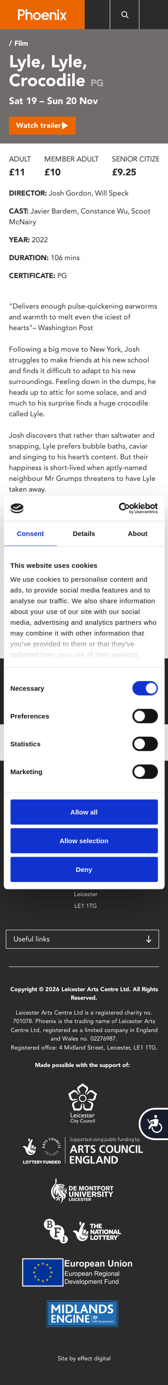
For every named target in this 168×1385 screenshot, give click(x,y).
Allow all (84, 811)
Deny (84, 869)
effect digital (94, 1358)
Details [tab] (84, 533)
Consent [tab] (30, 533)
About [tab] (137, 533)
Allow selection (84, 840)
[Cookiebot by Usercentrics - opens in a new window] (120, 508)
